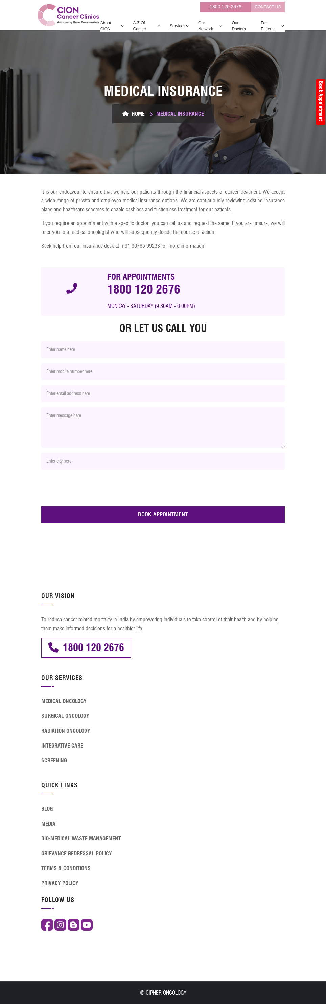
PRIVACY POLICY (59, 883)
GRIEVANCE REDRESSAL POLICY (76, 853)
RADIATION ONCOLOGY (65, 731)
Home (133, 114)
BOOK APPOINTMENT (163, 514)
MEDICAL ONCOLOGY (64, 701)
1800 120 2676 (225, 6)
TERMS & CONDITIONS (66, 868)
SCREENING (54, 760)
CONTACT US (268, 7)
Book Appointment (321, 101)
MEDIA (48, 824)
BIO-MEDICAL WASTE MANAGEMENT (81, 838)
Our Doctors (239, 26)
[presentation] (92, 488)
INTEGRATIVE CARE (62, 745)
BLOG (47, 809)
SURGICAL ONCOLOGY (65, 716)
